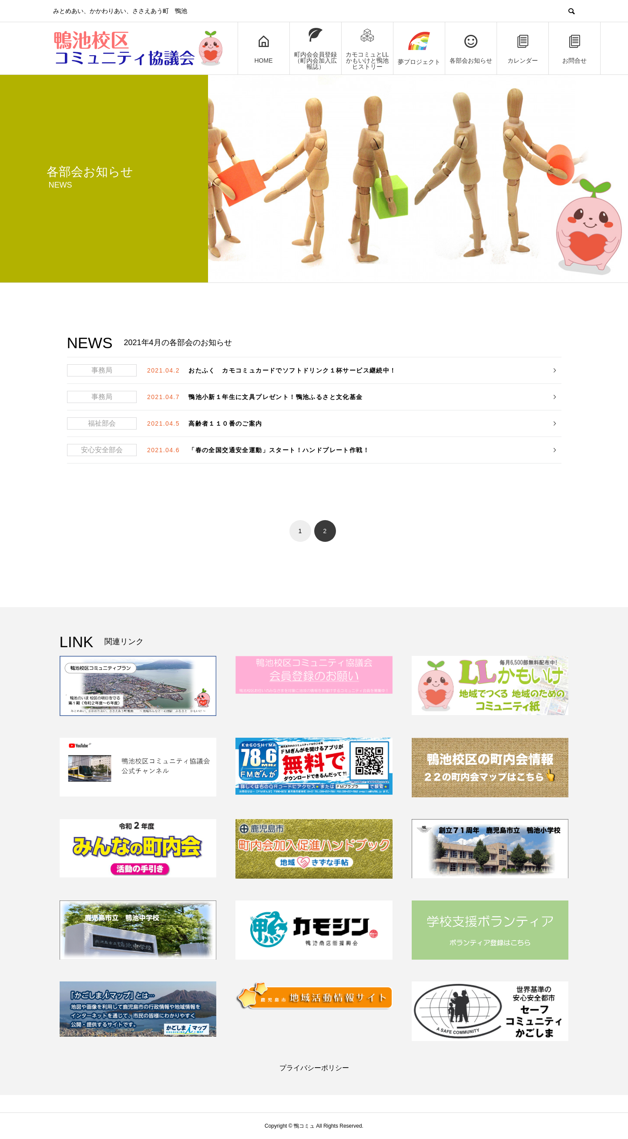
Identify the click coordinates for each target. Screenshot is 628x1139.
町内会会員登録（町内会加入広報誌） (315, 48)
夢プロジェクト (419, 48)
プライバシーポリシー (314, 1068)
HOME (264, 48)
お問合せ (574, 48)
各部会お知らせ (471, 48)
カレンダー (522, 48)
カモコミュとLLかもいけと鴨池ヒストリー (367, 48)
